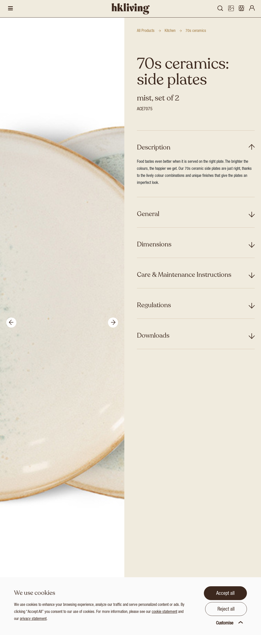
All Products (146, 31)
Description (153, 147)
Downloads (153, 335)
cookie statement (164, 612)
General (148, 214)
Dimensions (154, 244)
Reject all (226, 609)
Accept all (225, 593)
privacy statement (33, 619)
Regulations (154, 305)
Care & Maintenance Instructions (184, 275)
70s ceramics (195, 31)
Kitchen (170, 31)
